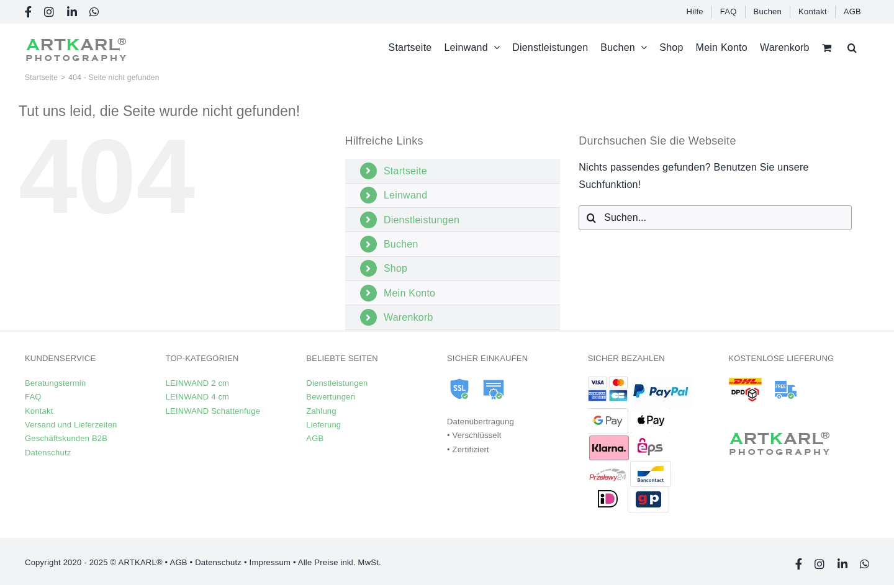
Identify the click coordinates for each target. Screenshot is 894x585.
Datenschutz (48, 452)
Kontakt (39, 411)
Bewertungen (330, 396)
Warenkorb (408, 317)
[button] (852, 47)
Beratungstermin (55, 383)
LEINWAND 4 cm (197, 396)
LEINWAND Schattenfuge (213, 411)
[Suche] (591, 217)
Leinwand (405, 195)
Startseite (405, 171)
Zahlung (321, 411)
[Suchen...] (715, 217)
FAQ (33, 396)
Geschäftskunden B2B (66, 438)
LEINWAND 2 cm (197, 383)
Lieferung (323, 424)
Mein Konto (409, 293)
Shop (395, 268)
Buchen (401, 244)
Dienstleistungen (421, 220)
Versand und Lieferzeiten (71, 424)
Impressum (270, 562)
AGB (314, 438)
